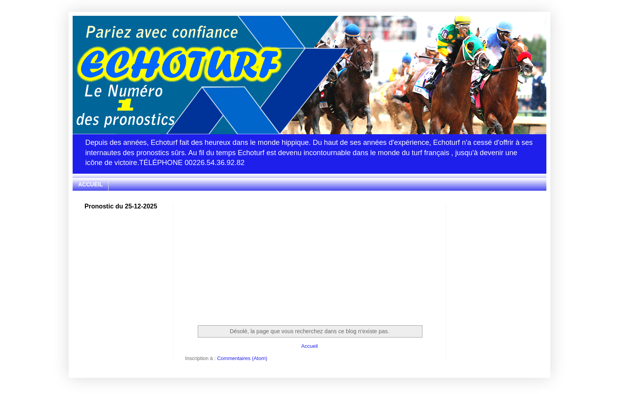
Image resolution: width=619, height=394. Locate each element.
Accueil (309, 346)
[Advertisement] (309, 258)
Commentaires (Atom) (242, 358)
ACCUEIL (90, 184)
